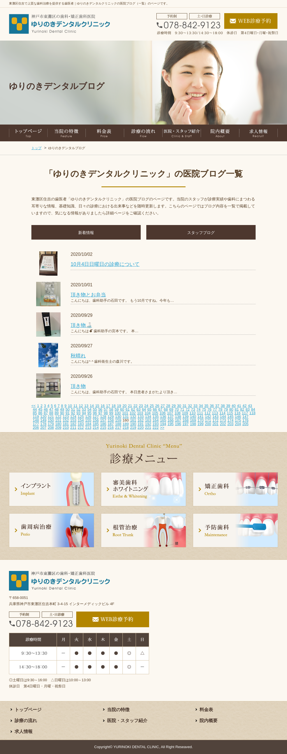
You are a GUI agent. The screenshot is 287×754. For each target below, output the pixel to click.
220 (141, 427)
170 (200, 420)
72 (187, 409)
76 (209, 409)
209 (58, 427)
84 (253, 409)
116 (237, 413)
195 (171, 424)
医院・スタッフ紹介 (127, 720)
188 (118, 424)
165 (163, 420)
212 (81, 427)
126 (88, 417)
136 (163, 417)
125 (81, 417)
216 (111, 427)
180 (58, 424)
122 (58, 417)
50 (68, 409)
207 (43, 427)
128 (103, 417)
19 (119, 406)
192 (148, 424)
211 (73, 427)
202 (223, 424)
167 (178, 420)
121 (51, 417)
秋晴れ (78, 356)
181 (66, 424)
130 (118, 417)
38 (222, 406)
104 (148, 413)
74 (198, 409)
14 (92, 406)
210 (66, 427)
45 (40, 409)
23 (141, 406)
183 (81, 424)
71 (182, 409)
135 (155, 417)
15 (97, 406)
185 (96, 424)
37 (217, 406)
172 (215, 420)
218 (125, 427)
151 (58, 420)
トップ (36, 148)
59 (117, 409)
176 (245, 420)
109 (185, 413)
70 (177, 409)
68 (166, 409)
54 (89, 409)
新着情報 (86, 232)
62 (133, 409)
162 (141, 420)
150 (51, 420)
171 (208, 420)
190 (133, 424)
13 (86, 406)
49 (62, 409)
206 (36, 427)
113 (215, 413)
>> (162, 427)
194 (163, 424)
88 (51, 413)
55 (95, 409)
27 (163, 406)
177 (36, 424)
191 (141, 424)
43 (250, 406)
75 (204, 409)
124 (73, 417)
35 (206, 406)
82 (242, 409)
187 (111, 424)
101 (125, 413)
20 (124, 406)
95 (89, 413)
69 (171, 409)
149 (43, 420)
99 (111, 413)
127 (96, 417)
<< (33, 406)
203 (230, 424)
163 (148, 420)
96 (95, 413)
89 (57, 413)
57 (106, 409)
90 (62, 413)
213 (88, 427)
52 (78, 409)
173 (223, 420)
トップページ (28, 709)
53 (84, 409)
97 (100, 413)
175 (238, 420)
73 (193, 409)
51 (73, 409)
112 (207, 413)
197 (185, 424)
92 (73, 413)
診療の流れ (26, 720)
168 (185, 420)
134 (148, 417)
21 (130, 406)
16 (103, 406)
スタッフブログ (201, 232)
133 (141, 417)
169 (193, 420)
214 (96, 427)
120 (43, 417)
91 (68, 413)
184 (88, 424)
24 (146, 406)
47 (51, 409)
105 (155, 413)
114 (222, 413)
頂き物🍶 (81, 325)
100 (118, 413)
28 (168, 406)
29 (173, 406)
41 (239, 406)
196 (178, 424)
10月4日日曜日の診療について (105, 264)
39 (228, 406)
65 (149, 409)
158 (111, 420)
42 (244, 406)
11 (75, 406)
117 (245, 413)
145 (230, 417)
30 (179, 406)
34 (201, 406)
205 (245, 424)
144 (223, 417)
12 (81, 406)
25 (152, 406)
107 (170, 413)
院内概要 (208, 720)
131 (125, 417)
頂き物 (78, 386)
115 (230, 413)
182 (73, 424)
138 (178, 417)
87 (46, 413)
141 (200, 417)
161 (133, 420)
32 (190, 406)
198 (193, 424)
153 (73, 420)
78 (220, 409)
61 (127, 409)
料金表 (206, 709)
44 (35, 409)
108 (178, 413)
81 (237, 409)
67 (160, 409)
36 (212, 406)
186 (103, 424)
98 (106, 413)
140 (193, 417)
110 (192, 413)
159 (118, 420)
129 (111, 417)
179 (51, 424)
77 (215, 409)
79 (226, 409)
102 (132, 413)
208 (51, 427)
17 (108, 406)
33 (195, 406)
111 (200, 413)
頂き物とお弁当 (88, 295)
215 (103, 427)
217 (118, 427)
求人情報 (24, 731)
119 (36, 417)
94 (84, 413)
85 (35, 413)
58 (111, 409)
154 (81, 420)
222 (155, 427)
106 (162, 413)
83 (247, 409)
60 (122, 409)
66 (155, 409)
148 (36, 420)
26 (157, 406)
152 (66, 420)
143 (215, 417)
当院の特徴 (118, 709)
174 (230, 420)
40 (233, 406)
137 (171, 417)
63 (138, 409)
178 (43, 424)
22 (135, 406)
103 (140, 413)
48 (57, 409)
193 (155, 424)
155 (88, 420)
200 (208, 424)
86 (40, 413)
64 (144, 409)
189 (125, 424)
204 (238, 424)
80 (231, 409)
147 (245, 417)
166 (171, 420)
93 (78, 413)
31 (184, 406)
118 (252, 413)
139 (185, 417)
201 (215, 424)
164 (155, 420)
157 (103, 420)
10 (70, 406)
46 (46, 409)
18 (113, 406)
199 (200, 424)
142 (208, 417)
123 (66, 417)
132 (133, 417)
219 (133, 427)
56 (100, 409)
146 (238, 417)
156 (96, 420)
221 (148, 427)
